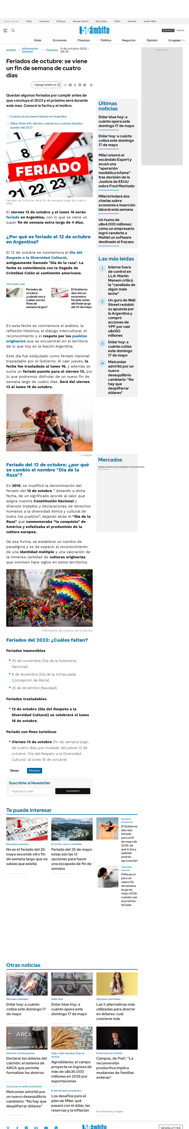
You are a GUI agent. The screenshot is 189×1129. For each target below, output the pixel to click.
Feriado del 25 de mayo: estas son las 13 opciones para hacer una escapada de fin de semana (71, 859)
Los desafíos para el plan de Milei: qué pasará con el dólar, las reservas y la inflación (70, 1103)
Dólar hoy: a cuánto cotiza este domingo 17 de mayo (116, 140)
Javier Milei (150, 21)
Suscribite (73, 791)
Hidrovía (132, 21)
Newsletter (180, 40)
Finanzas (84, 40)
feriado (12, 217)
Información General (30, 50)
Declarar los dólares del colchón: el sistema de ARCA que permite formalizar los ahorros (26, 1065)
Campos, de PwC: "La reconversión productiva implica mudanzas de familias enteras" (115, 1068)
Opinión (152, 40)
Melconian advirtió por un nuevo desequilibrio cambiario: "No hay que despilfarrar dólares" (121, 377)
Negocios (128, 40)
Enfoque (60, 21)
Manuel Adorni (80, 21)
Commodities (126, 467)
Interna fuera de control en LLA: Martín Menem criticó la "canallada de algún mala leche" (121, 280)
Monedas (103, 467)
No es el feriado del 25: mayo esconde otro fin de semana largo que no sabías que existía (27, 856)
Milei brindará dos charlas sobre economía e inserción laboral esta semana (117, 203)
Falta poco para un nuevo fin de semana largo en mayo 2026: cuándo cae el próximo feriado (129, 889)
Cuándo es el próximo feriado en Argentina (38, 116)
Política (106, 40)
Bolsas (113, 467)
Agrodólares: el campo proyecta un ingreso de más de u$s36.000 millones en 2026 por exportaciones (71, 1071)
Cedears (139, 467)
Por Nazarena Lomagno (109, 1111)
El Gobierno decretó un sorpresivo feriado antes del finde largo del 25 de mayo (81, 298)
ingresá (180, 30)
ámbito (11, 50)
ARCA (117, 21)
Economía (60, 40)
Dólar (29, 21)
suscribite (168, 30)
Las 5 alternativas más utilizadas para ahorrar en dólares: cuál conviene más (115, 1011)
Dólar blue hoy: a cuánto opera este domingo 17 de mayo (116, 121)
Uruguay (174, 40)
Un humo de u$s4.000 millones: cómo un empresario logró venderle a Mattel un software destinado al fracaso (116, 230)
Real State (101, 21)
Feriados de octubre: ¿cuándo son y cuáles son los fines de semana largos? (37, 298)
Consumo (44, 21)
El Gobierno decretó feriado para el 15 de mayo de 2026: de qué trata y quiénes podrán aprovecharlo (130, 843)
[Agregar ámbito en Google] (46, 85)
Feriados (52, 50)
